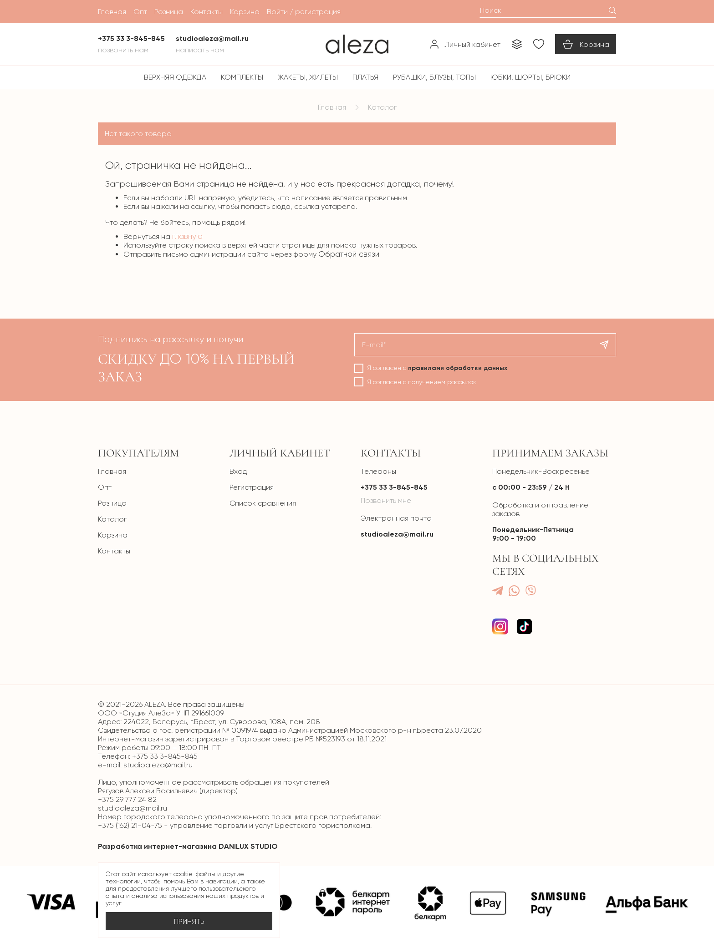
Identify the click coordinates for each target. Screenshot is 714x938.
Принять (189, 921)
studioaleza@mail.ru (397, 534)
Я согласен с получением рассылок (421, 381)
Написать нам (200, 50)
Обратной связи (348, 254)
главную (187, 236)
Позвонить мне (386, 500)
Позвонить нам (123, 50)
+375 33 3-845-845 (394, 487)
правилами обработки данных (457, 368)
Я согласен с (437, 368)
